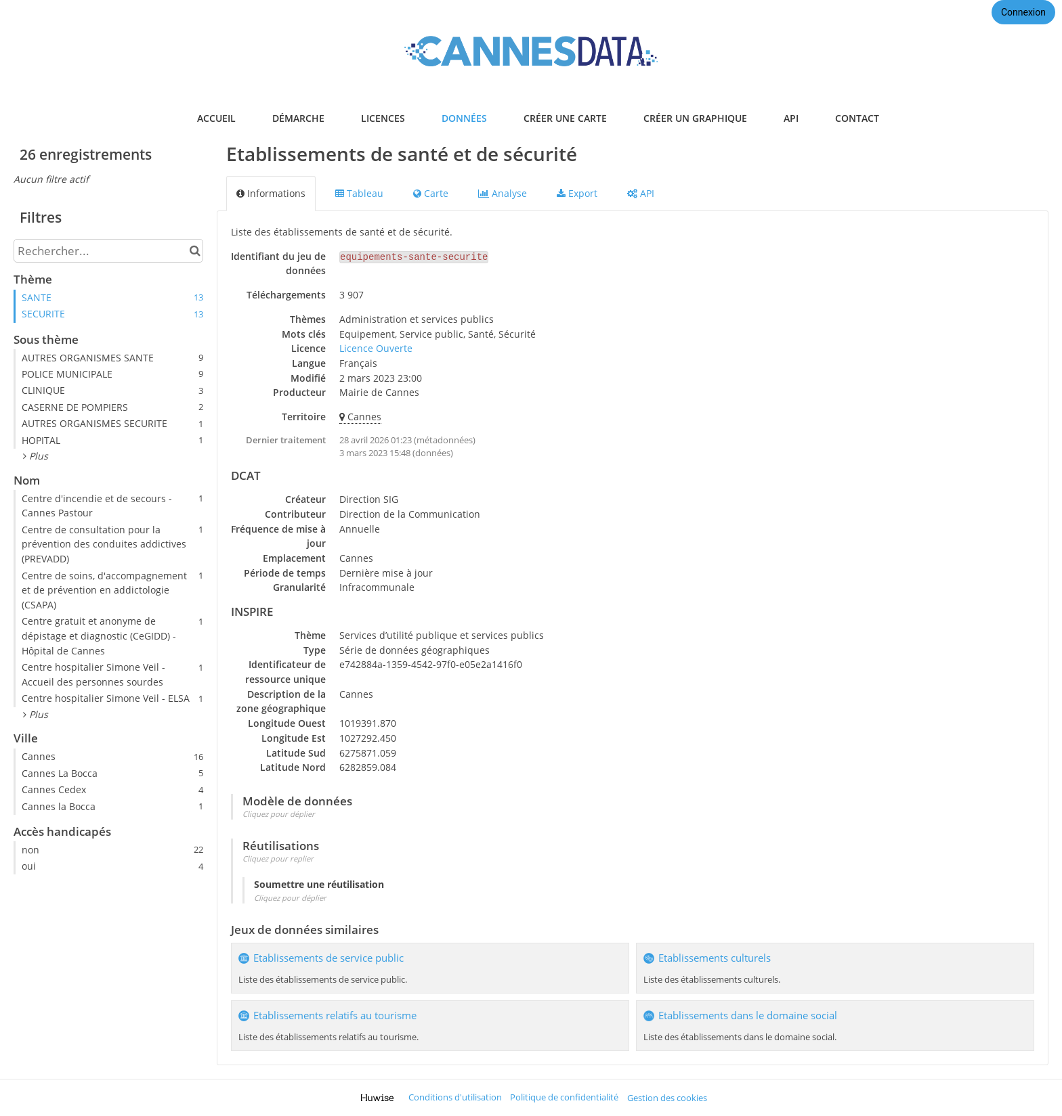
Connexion (1023, 12)
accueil (216, 118)
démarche (298, 118)
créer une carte (565, 118)
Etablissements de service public (328, 958)
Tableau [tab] (359, 193)
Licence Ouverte (375, 348)
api (791, 118)
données (464, 118)
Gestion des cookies (667, 1098)
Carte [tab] (430, 193)
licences (383, 118)
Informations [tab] (270, 193)
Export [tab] (577, 193)
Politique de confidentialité (564, 1097)
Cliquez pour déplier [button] (278, 814)
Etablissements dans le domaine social (747, 1015)
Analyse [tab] (502, 193)
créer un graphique (695, 118)
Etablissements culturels (714, 958)
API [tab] (640, 193)
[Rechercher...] (108, 251)
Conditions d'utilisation (455, 1097)
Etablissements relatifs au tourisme (335, 1015)
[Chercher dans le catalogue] (194, 251)
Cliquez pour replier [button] (278, 858)
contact (857, 118)
